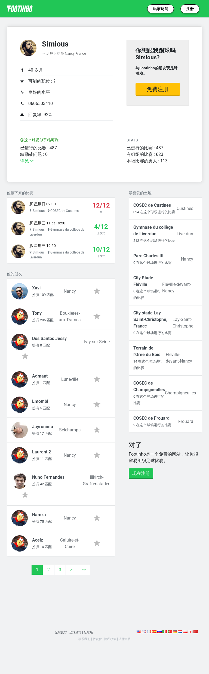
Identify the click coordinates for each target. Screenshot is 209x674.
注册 (190, 8)
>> (83, 580)
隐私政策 (111, 649)
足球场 (90, 643)
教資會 (96, 649)
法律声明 (128, 649)
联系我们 (81, 649)
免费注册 (157, 89)
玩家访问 (160, 8)
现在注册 (141, 473)
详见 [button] (27, 160)
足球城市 (76, 643)
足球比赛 (59, 643)
